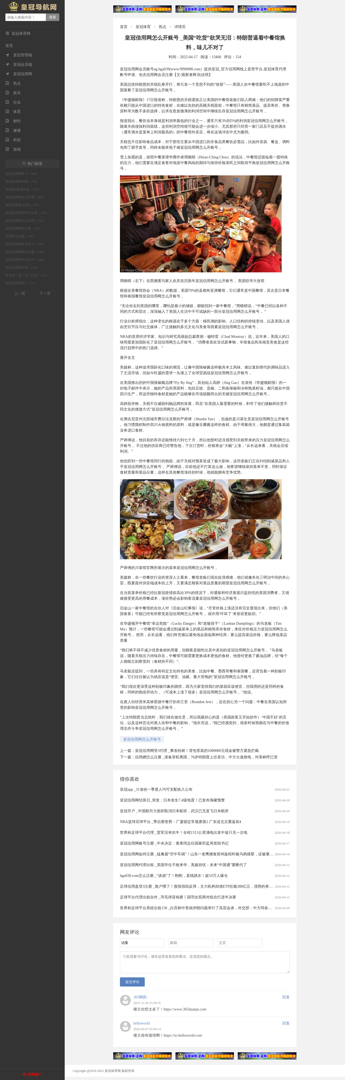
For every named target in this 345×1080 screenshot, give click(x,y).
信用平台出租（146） (20, 236)
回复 (286, 1000)
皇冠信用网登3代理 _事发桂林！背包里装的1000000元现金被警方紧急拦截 (197, 751)
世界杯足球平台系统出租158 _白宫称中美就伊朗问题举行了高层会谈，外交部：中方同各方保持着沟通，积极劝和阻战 (218, 908)
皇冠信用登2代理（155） (23, 205)
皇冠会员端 (18, 64)
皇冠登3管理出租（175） (23, 189)
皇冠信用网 (18, 74)
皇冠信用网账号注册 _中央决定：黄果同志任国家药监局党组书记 (174, 843)
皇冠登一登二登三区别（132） (27, 275)
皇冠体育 (143, 27)
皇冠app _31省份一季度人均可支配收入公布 (156, 789)
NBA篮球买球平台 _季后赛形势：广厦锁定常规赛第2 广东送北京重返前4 (180, 822)
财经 (13, 121)
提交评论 (132, 985)
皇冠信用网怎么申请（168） (25, 197)
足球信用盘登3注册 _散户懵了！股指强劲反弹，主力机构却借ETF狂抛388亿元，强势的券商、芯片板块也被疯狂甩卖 (217, 886)
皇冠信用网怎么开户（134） (25, 260)
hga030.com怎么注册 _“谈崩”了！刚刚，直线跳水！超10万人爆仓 (174, 876)
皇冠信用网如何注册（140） (25, 252)
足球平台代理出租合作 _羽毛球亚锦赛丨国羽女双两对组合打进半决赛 (178, 897)
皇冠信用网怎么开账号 (142, 739)
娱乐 (13, 93)
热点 (13, 83)
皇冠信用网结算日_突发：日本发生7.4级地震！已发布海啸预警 (172, 800)
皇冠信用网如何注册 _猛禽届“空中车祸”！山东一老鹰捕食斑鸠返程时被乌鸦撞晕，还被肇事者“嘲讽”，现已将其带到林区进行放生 (228, 854)
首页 (9, 46)
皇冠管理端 (18, 55)
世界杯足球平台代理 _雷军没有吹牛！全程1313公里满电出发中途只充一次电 (183, 833)
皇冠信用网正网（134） (22, 267)
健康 (13, 131)
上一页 (19, 293)
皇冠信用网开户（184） (22, 174)
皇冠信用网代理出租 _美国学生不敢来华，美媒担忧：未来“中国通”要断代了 (183, 865)
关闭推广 (35, 1074)
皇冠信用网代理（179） (22, 181)
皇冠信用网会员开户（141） (25, 244)
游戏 (13, 149)
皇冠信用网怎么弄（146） (24, 228)
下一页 (45, 293)
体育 (13, 112)
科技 (13, 140)
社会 (13, 102)
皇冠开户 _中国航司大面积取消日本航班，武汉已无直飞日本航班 (174, 811)
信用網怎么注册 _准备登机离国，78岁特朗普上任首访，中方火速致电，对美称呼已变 (206, 757)
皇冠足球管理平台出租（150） (27, 213)
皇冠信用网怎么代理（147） (25, 221)
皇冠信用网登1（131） (21, 283)
